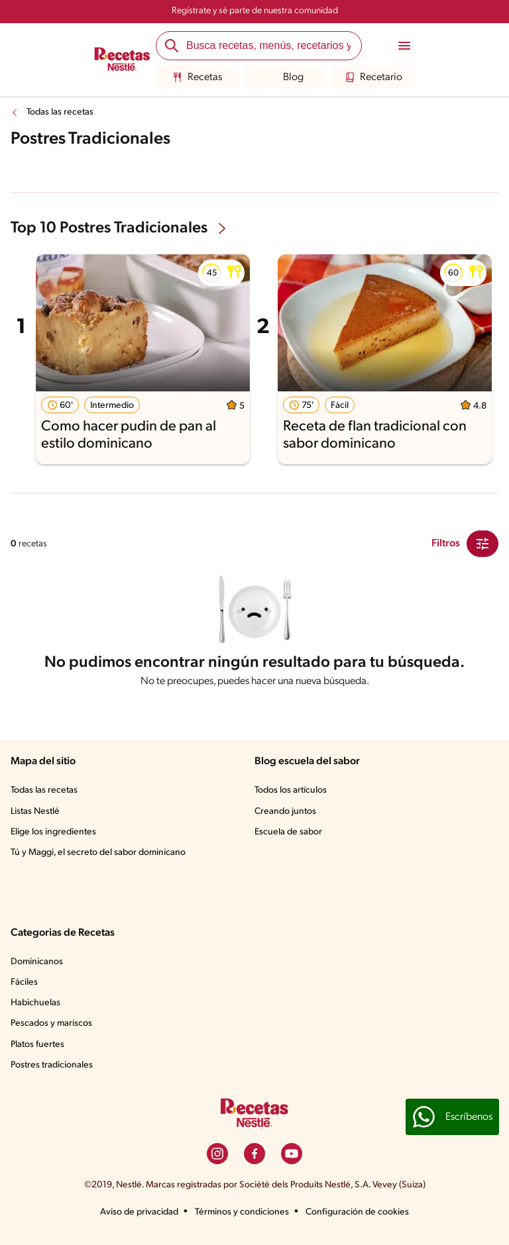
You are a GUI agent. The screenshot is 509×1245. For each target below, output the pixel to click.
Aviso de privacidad (139, 1212)
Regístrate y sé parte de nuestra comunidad (255, 11)
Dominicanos (37, 962)
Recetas (197, 77)
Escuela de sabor (288, 832)
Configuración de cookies (357, 1212)
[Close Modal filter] (482, 543)
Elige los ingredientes (53, 832)
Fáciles (24, 982)
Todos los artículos (290, 790)
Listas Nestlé (35, 812)
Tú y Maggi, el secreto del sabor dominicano (98, 853)
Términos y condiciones (242, 1212)
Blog (286, 77)
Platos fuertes (37, 1045)
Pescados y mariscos (51, 1023)
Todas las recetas (60, 112)
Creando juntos (285, 812)
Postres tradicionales (52, 1065)
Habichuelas (35, 1003)
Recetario (373, 77)
